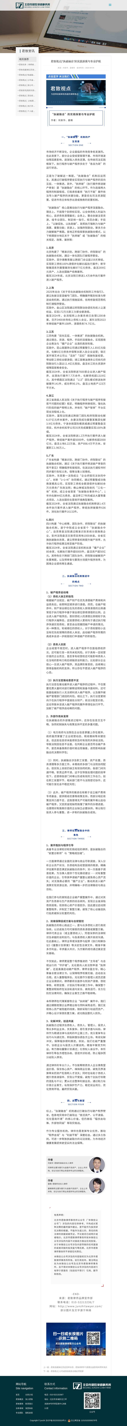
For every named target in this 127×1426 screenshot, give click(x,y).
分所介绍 (29, 1395)
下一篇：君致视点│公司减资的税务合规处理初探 (63, 1371)
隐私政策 (29, 1413)
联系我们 (29, 1404)
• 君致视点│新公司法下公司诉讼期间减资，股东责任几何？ (27, 85)
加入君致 (29, 1399)
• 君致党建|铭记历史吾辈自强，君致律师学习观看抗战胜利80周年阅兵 (27, 70)
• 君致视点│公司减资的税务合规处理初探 (27, 80)
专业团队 (19, 1413)
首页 (18, 1395)
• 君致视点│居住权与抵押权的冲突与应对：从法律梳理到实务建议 (27, 96)
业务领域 (19, 1408)
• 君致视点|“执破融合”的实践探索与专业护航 (27, 75)
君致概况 (19, 1399)
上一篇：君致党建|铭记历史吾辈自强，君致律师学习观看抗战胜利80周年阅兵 (75, 1367)
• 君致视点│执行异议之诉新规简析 (27, 106)
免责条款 (29, 1408)
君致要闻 (19, 1404)
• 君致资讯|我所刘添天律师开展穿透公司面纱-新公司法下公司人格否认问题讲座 (27, 90)
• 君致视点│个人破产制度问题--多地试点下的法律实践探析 (27, 111)
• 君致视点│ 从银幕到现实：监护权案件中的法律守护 (27, 101)
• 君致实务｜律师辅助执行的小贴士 (27, 64)
